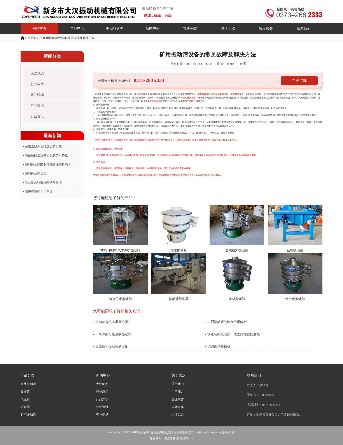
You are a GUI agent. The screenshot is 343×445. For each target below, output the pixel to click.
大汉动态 (37, 73)
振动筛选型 (115, 28)
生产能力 (178, 391)
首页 (23, 38)
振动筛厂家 (146, 432)
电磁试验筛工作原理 (38, 191)
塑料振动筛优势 (35, 173)
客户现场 (37, 95)
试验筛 (25, 407)
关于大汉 (228, 28)
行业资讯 (37, 116)
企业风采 (178, 414)
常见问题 (190, 28)
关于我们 (178, 384)
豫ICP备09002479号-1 (179, 438)
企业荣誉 (178, 399)
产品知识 (33, 38)
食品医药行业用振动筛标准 (43, 182)
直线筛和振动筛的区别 (111, 346)
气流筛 (25, 399)
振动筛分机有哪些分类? (112, 322)
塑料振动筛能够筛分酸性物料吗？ (48, 164)
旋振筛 (25, 391)
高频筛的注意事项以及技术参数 (46, 155)
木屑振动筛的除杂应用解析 (227, 322)
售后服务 (266, 28)
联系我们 (304, 28)
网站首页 (39, 28)
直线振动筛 (28, 384)
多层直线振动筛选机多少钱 (43, 146)
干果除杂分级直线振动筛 (113, 334)
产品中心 (77, 28)
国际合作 (178, 407)
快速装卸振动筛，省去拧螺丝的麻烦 (233, 334)
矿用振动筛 (203, 94)
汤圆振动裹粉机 (218, 346)
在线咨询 (299, 81)
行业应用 (37, 84)
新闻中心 (153, 28)
